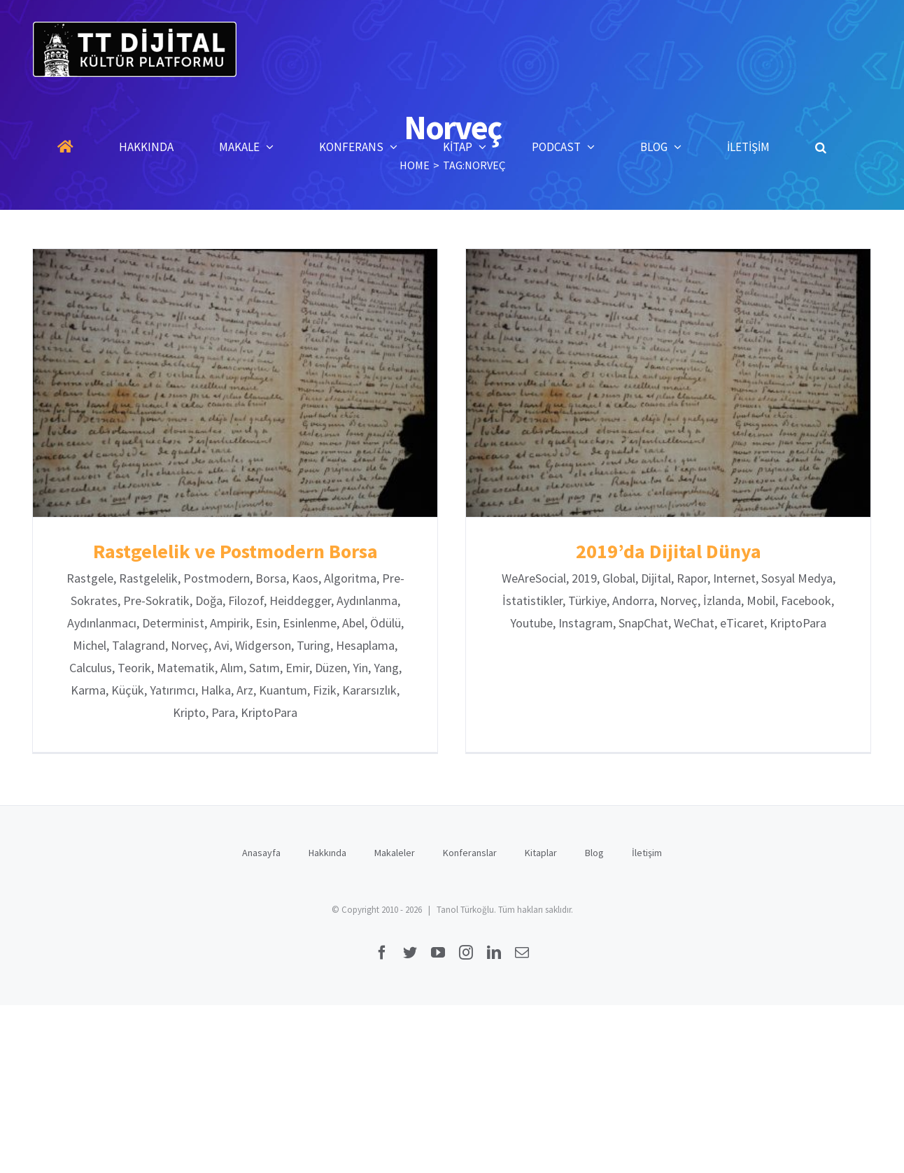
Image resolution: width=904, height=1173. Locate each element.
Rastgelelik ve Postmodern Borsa (235, 551)
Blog (594, 857)
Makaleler (394, 857)
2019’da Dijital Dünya (663, 551)
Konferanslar (470, 857)
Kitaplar (541, 857)
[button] (820, 146)
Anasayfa (261, 857)
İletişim (647, 857)
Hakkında (327, 857)
